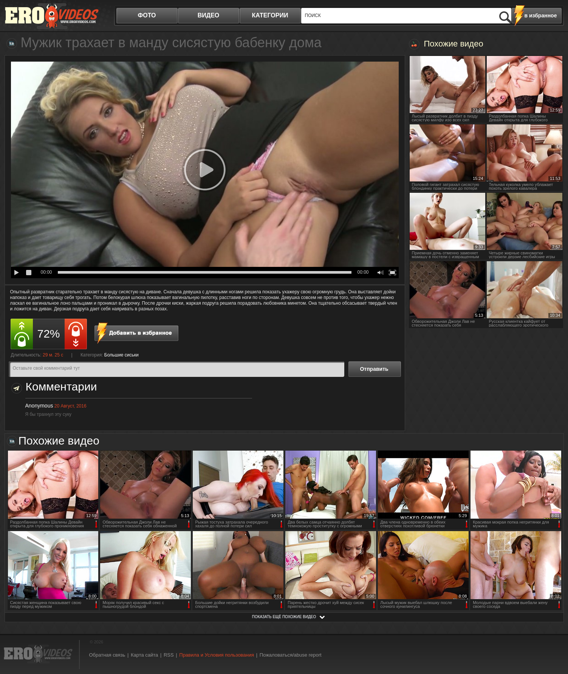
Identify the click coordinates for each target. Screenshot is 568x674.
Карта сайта (144, 655)
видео (209, 15)
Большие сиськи (121, 355)
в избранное (541, 15)
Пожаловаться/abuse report (291, 655)
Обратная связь (107, 655)
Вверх (553, 631)
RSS (169, 655)
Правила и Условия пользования (216, 655)
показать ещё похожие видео (284, 617)
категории (270, 15)
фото (147, 15)
